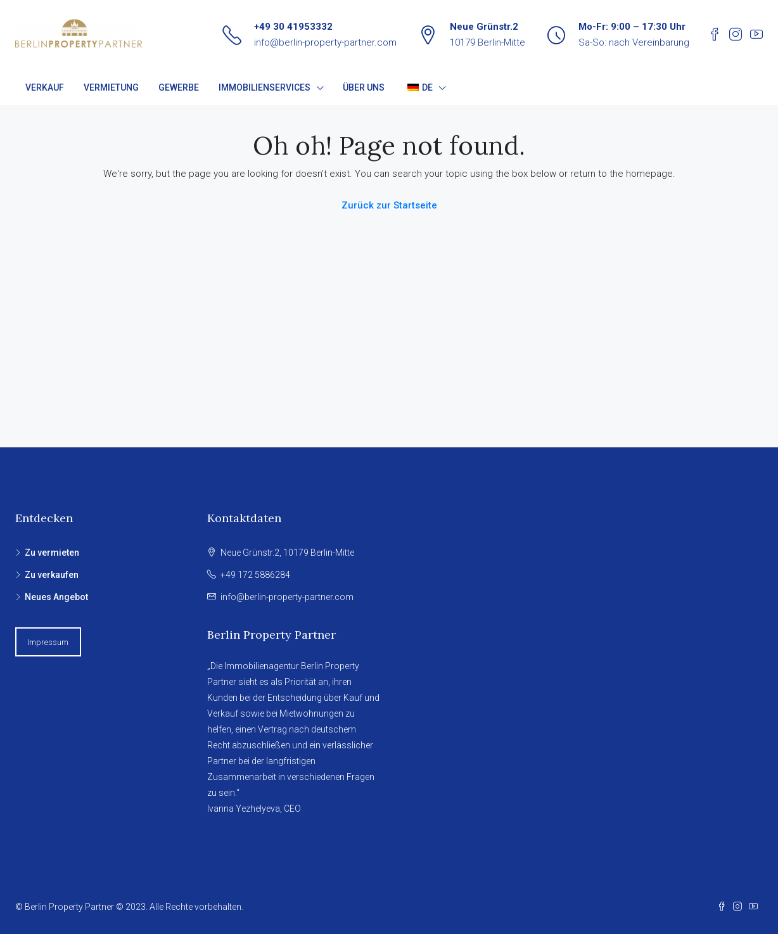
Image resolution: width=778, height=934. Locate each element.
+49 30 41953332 (293, 26)
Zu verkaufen (52, 575)
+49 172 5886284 (255, 575)
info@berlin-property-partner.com (325, 42)
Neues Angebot (56, 597)
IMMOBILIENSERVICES (264, 87)
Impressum (47, 642)
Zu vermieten (52, 552)
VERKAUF (44, 87)
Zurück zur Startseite (389, 205)
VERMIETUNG (111, 87)
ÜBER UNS (364, 87)
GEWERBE (178, 87)
